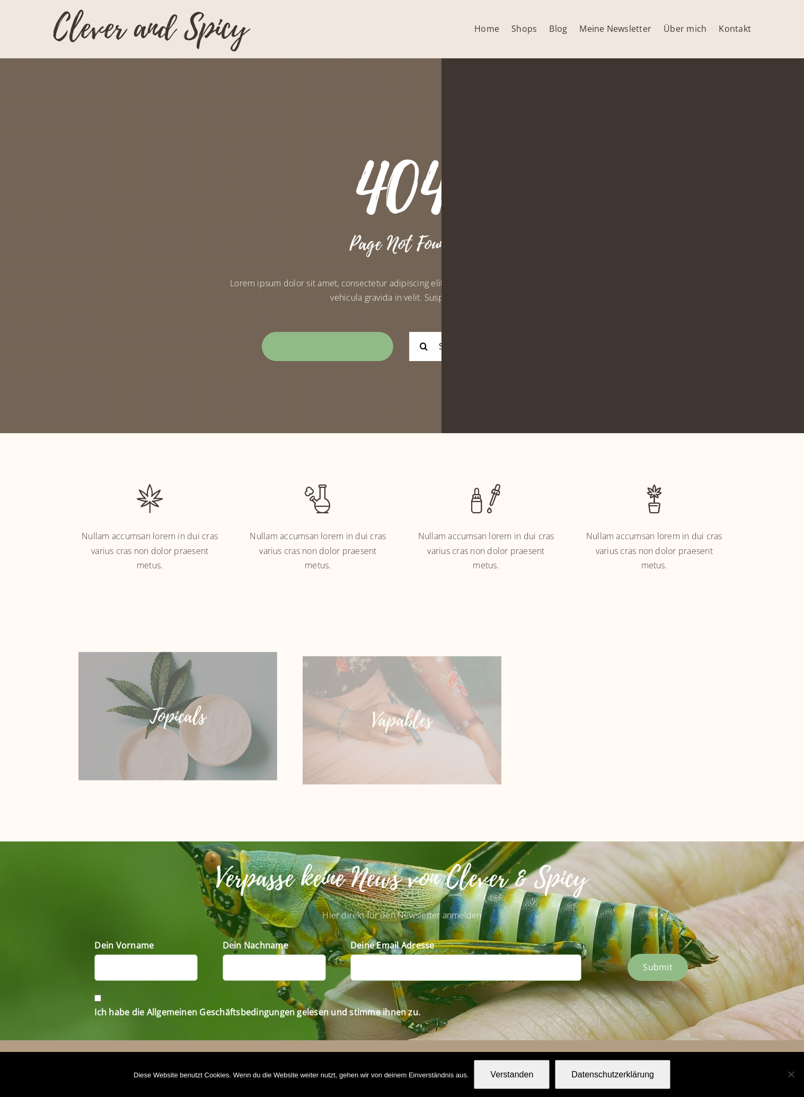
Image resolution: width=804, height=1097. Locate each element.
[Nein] (790, 1074)
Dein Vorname (124, 945)
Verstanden (511, 1074)
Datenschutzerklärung (612, 1074)
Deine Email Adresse (392, 945)
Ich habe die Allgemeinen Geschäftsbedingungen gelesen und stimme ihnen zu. (257, 1012)
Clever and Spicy (150, 27)
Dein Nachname (255, 945)
